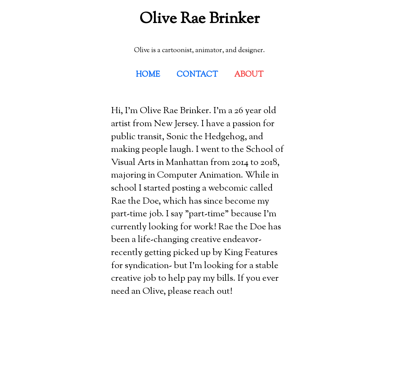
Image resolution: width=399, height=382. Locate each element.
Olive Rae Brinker (199, 19)
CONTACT (197, 75)
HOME (148, 75)
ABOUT (248, 75)
